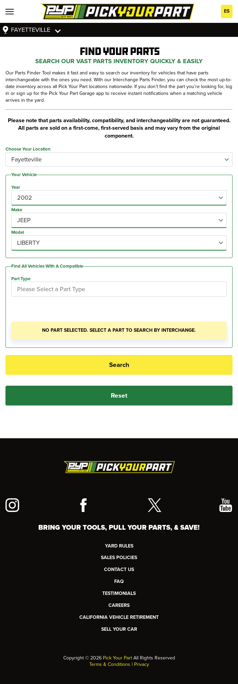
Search (119, 365)
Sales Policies (119, 557)
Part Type (20, 279)
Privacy (141, 664)
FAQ (119, 581)
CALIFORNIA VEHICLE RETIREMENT (119, 617)
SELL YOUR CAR (119, 629)
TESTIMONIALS (119, 593)
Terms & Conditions (109, 664)
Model (17, 232)
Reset (119, 395)
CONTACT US (119, 569)
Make (16, 210)
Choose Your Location (28, 149)
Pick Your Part (117, 658)
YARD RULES (119, 546)
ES (226, 11)
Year (15, 187)
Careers (119, 605)
